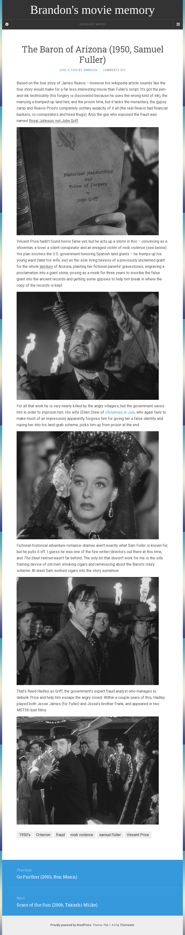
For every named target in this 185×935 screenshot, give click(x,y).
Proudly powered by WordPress (70, 925)
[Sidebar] (7, 24)
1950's (24, 835)
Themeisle (127, 925)
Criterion (43, 835)
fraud (60, 835)
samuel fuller (110, 835)
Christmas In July (120, 412)
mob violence (82, 835)
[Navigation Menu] (178, 24)
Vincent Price (138, 835)
